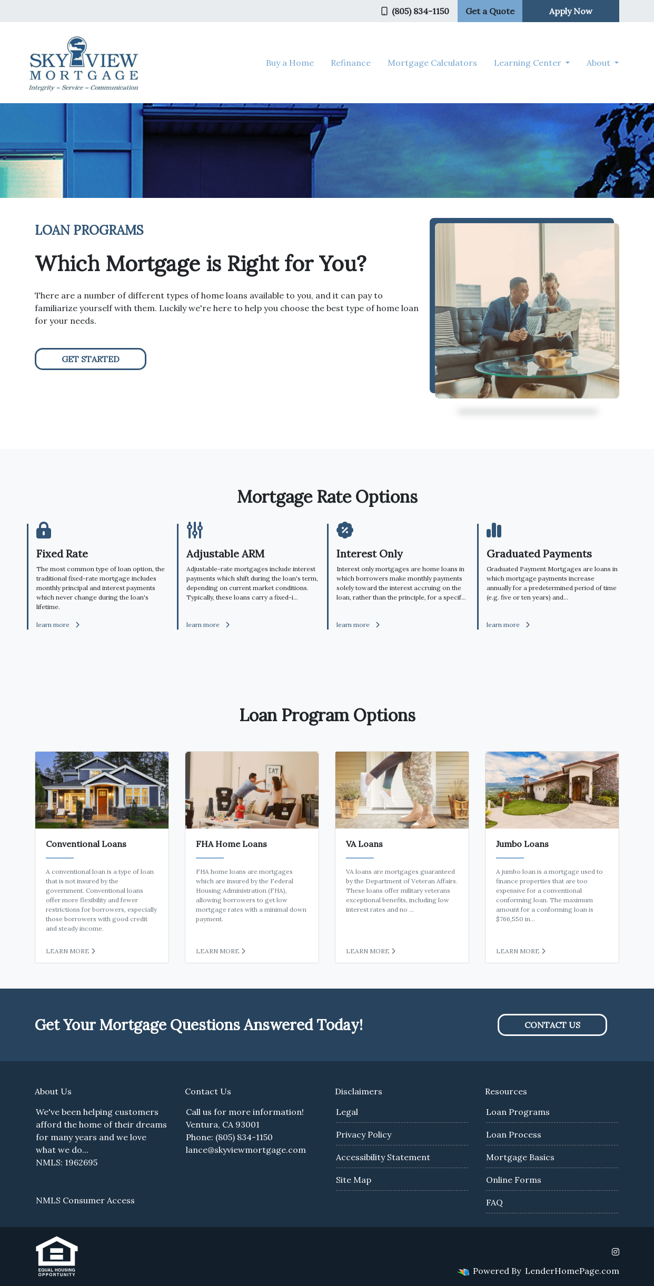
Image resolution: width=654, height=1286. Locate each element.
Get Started (91, 359)
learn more (58, 625)
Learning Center (528, 62)
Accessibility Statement (383, 1157)
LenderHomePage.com (572, 1270)
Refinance (351, 62)
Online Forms (513, 1179)
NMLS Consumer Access (85, 1200)
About (599, 62)
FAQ (494, 1202)
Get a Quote (489, 11)
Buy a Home (290, 62)
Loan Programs (518, 1111)
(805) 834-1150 (415, 11)
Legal (347, 1111)
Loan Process (513, 1134)
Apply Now (570, 11)
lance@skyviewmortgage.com (246, 1149)
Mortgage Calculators (432, 62)
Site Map (353, 1179)
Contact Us (552, 1025)
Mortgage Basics (520, 1157)
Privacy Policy (363, 1134)
